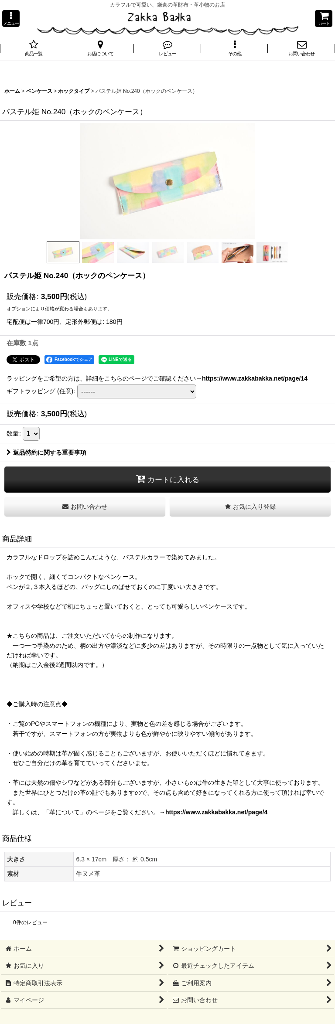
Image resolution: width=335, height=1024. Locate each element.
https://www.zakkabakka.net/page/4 (216, 812)
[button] (11, 18)
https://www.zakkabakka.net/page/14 (255, 378)
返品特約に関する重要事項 (46, 452)
